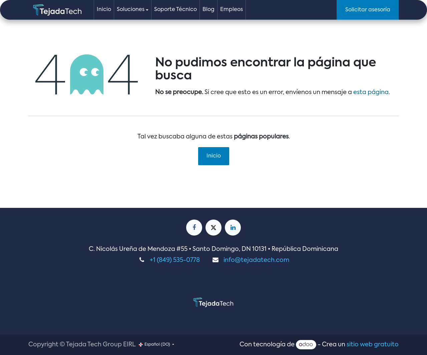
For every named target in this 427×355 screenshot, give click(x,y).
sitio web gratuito (373, 345)
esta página (371, 92)
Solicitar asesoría (367, 10)
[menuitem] (104, 10)
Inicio (213, 156)
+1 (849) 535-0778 (175, 260)
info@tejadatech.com (256, 260)
